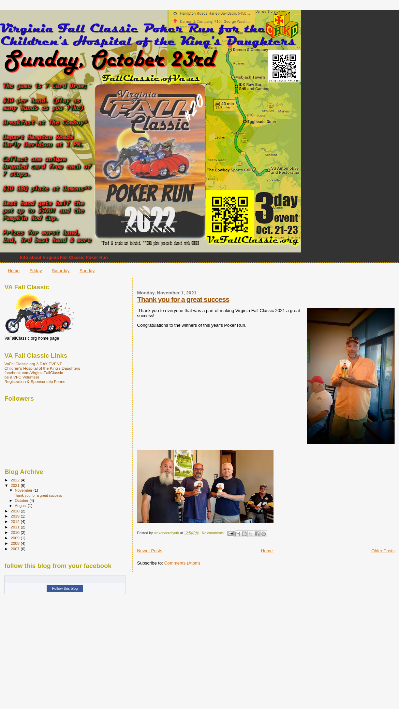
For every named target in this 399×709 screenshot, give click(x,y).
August (21, 506)
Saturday (61, 270)
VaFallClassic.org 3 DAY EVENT (33, 363)
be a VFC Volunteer (21, 377)
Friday (36, 270)
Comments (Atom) (182, 563)
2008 (15, 543)
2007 (15, 548)
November (24, 490)
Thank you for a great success (183, 299)
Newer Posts (149, 550)
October (22, 500)
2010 (15, 532)
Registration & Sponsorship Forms (34, 381)
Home (14, 270)
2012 (15, 521)
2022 (15, 480)
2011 (15, 527)
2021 (15, 485)
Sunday (86, 270)
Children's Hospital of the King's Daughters (42, 368)
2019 (15, 516)
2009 (15, 538)
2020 (15, 511)
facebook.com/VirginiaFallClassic (33, 372)
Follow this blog (65, 588)
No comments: (214, 533)
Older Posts (383, 550)
